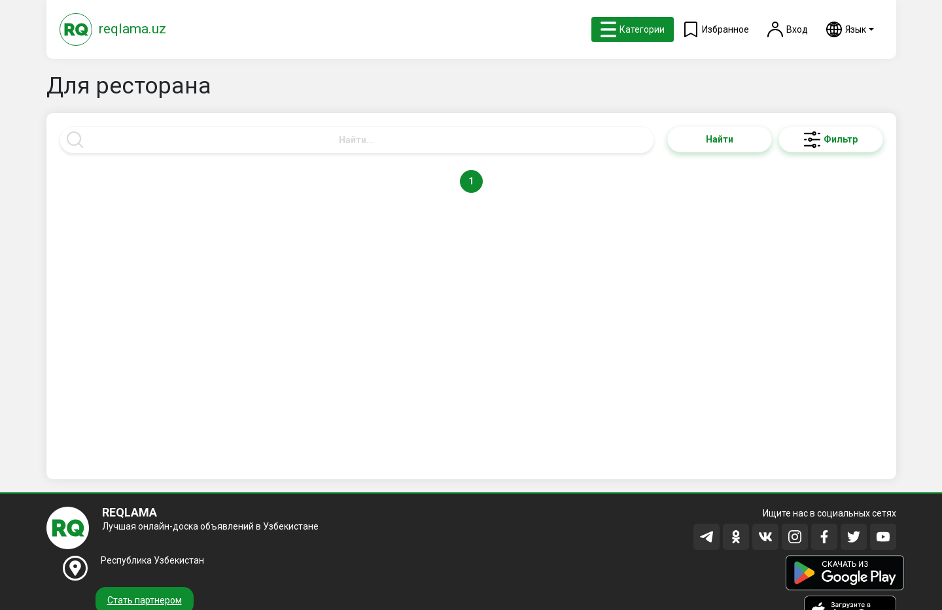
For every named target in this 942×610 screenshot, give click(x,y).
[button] (850, 29)
